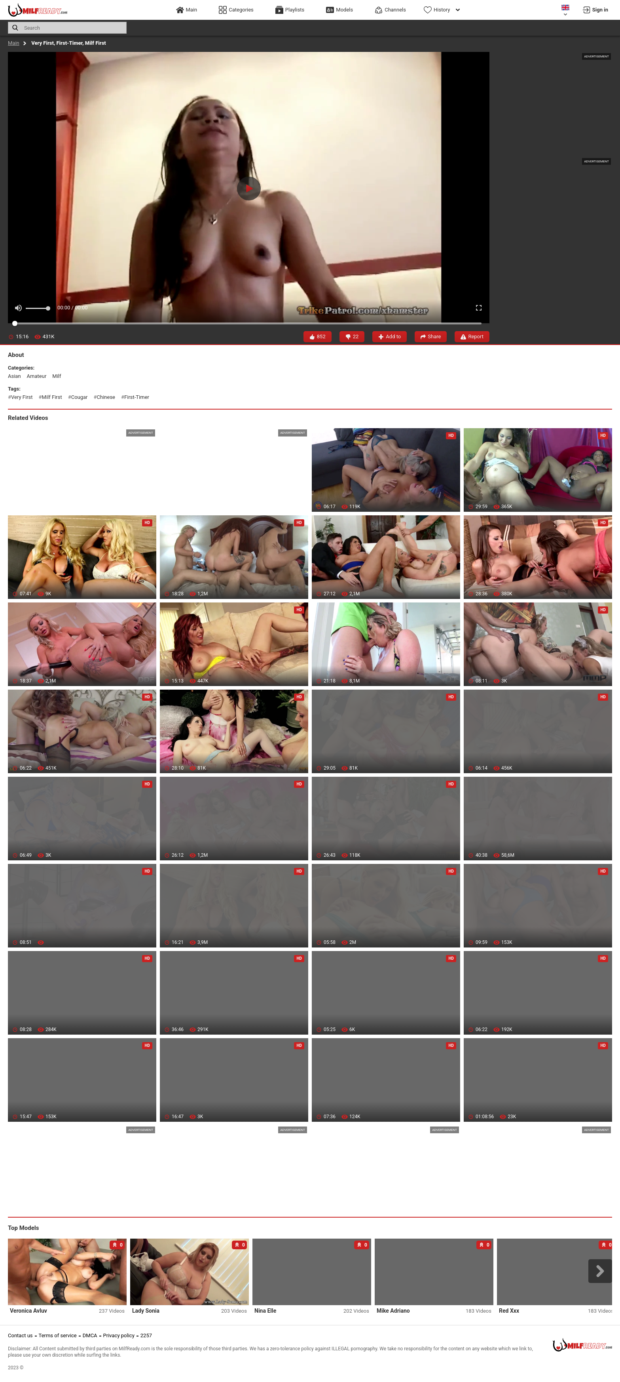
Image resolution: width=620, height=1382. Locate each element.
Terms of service (58, 1335)
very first (22, 397)
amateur (37, 376)
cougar (79, 397)
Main (13, 43)
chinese (106, 397)
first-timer (136, 397)
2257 (146, 1335)
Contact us (20, 1335)
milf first (52, 397)
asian (14, 376)
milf (56, 376)
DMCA (90, 1335)
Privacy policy (119, 1335)
